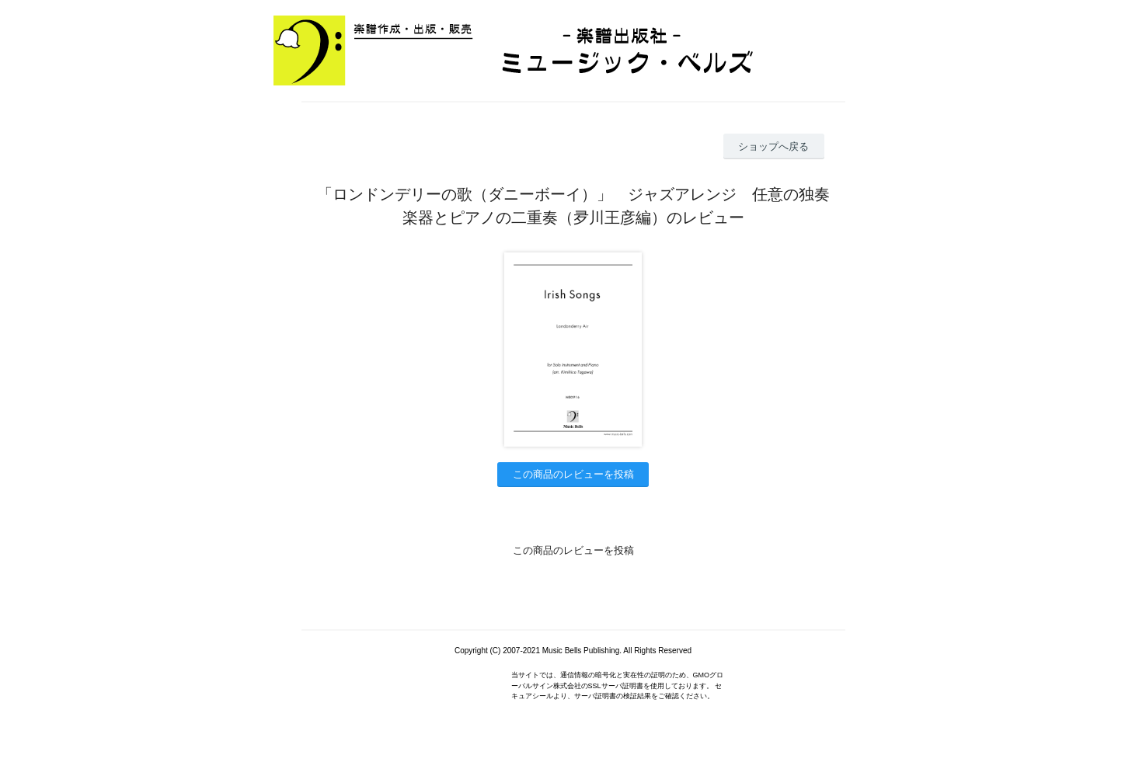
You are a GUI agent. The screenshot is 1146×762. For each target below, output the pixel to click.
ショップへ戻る (773, 146)
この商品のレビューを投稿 (573, 474)
